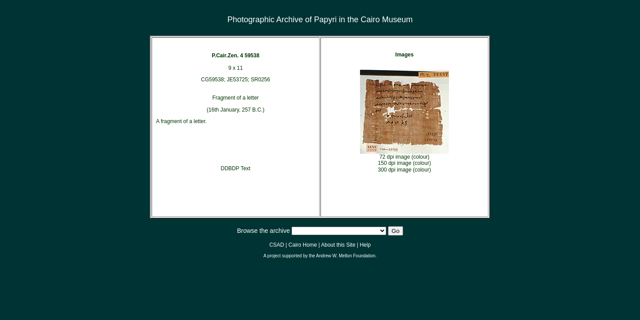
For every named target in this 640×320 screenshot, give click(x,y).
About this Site (338, 245)
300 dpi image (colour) (404, 170)
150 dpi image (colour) (404, 163)
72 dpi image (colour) (405, 157)
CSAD (276, 245)
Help (365, 245)
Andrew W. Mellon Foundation (345, 255)
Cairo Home (302, 245)
